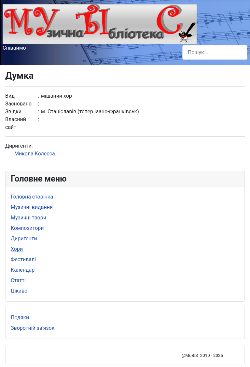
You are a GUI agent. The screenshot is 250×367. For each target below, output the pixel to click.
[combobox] (214, 52)
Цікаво (19, 291)
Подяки (20, 317)
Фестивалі (23, 259)
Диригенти (24, 238)
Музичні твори (28, 218)
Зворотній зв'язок (32, 328)
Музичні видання (32, 207)
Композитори (27, 228)
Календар (23, 270)
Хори (17, 249)
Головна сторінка (32, 197)
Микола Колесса (34, 154)
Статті (18, 280)
